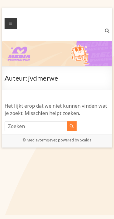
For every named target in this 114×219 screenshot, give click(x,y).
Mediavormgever (41, 140)
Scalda (86, 140)
